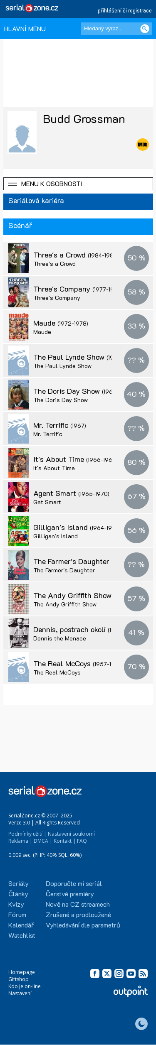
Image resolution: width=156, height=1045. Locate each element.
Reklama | (20, 840)
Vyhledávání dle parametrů (83, 924)
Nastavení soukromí (71, 833)
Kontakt (63, 840)
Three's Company (78, 289)
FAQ (82, 840)
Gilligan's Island (77, 527)
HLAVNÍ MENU (25, 28)
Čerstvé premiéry (70, 893)
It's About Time (75, 459)
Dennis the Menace (59, 638)
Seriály (18, 883)
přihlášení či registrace (125, 10)
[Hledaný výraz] (116, 28)
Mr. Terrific (59, 425)
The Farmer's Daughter (88, 561)
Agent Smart (71, 493)
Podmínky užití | (27, 833)
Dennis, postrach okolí (86, 629)
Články (18, 893)
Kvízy (16, 904)
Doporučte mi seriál (74, 883)
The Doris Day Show (83, 391)
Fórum (17, 914)
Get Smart (47, 502)
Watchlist (21, 935)
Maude (60, 323)
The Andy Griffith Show (89, 595)
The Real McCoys (78, 663)
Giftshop (18, 979)
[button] (78, 183)
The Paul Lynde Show (85, 357)
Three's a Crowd (76, 255)
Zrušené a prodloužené (78, 914)
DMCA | (43, 840)
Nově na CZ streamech (78, 904)
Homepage (21, 972)
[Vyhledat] (144, 28)
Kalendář (21, 924)
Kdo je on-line (24, 986)
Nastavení (20, 993)
